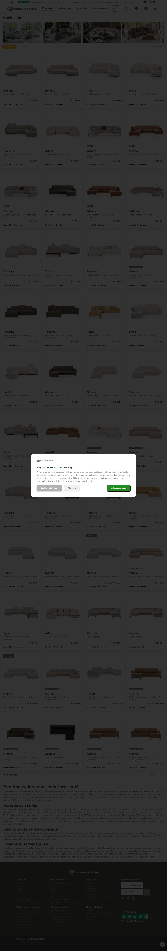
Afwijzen (72, 488)
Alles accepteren (118, 488)
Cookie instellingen (49, 488)
